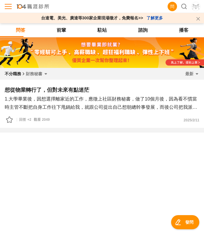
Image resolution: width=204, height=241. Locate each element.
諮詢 (143, 30)
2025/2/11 (191, 120)
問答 (20, 30)
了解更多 (154, 18)
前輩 (61, 30)
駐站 (102, 30)
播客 (183, 30)
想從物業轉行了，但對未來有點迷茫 (47, 90)
